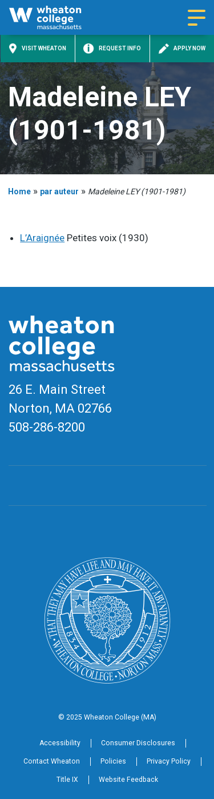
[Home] (55, 17)
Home (19, 191)
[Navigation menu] (196, 18)
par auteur (59, 191)
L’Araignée (42, 237)
